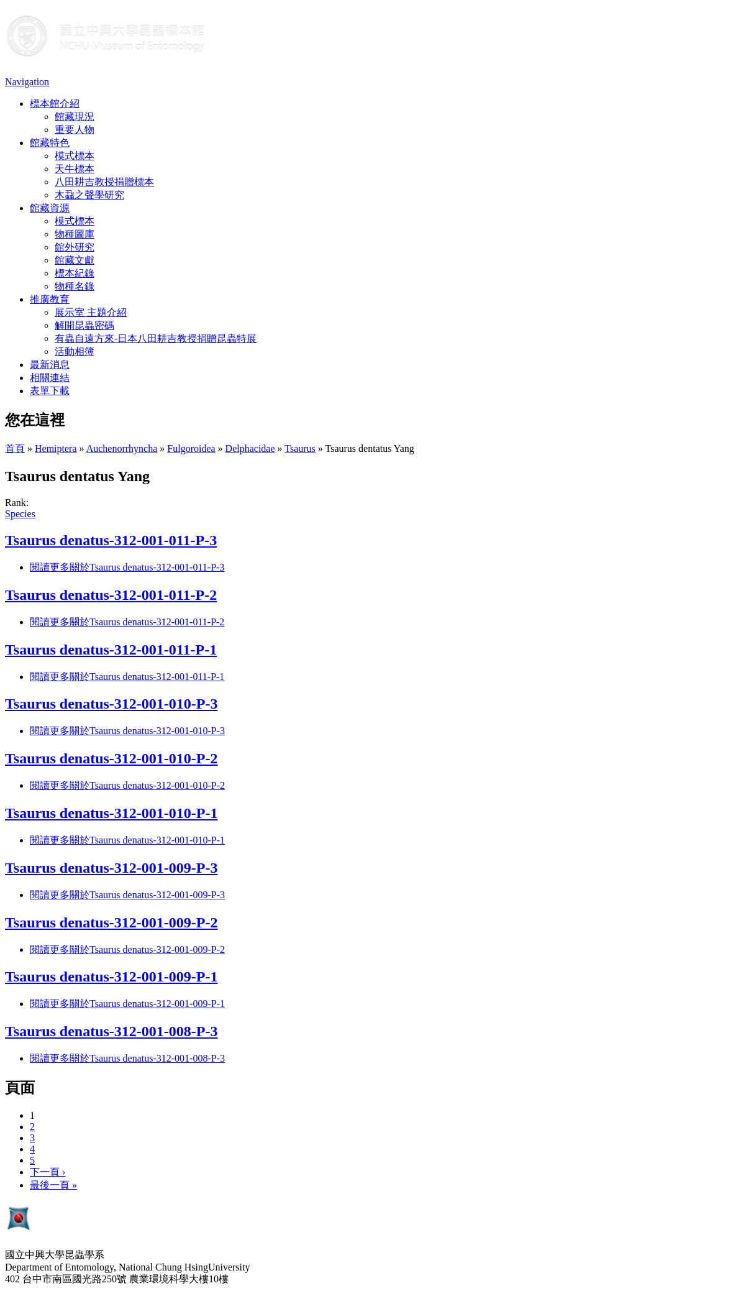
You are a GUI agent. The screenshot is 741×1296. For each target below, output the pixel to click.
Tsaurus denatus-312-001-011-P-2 (111, 595)
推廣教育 (50, 299)
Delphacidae (250, 448)
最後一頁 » (53, 1185)
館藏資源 (50, 208)
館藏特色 (50, 142)
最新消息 (50, 364)
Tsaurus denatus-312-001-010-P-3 (111, 704)
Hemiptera (56, 448)
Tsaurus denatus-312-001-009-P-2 (111, 922)
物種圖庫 (74, 234)
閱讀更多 (127, 567)
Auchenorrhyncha (122, 448)
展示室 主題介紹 (91, 312)
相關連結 (50, 377)
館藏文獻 (74, 260)
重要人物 (74, 129)
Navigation (27, 81)
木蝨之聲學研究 (89, 195)
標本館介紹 (55, 103)
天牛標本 (74, 168)
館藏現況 (74, 116)
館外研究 (74, 247)
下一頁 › (47, 1172)
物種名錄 (74, 286)
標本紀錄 (74, 273)
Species (20, 513)
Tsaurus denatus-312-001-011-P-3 (111, 540)
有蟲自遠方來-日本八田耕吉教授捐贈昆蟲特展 (156, 338)
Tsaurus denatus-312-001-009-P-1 (111, 976)
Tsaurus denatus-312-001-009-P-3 (111, 868)
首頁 (15, 448)
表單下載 (50, 390)
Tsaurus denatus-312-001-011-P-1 (111, 649)
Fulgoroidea (191, 448)
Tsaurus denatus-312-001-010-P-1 (111, 813)
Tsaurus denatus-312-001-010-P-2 (111, 758)
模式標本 (74, 155)
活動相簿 (74, 351)
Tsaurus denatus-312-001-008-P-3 (111, 1031)
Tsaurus (300, 448)
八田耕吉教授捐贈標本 (104, 182)
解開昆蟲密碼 (84, 325)
